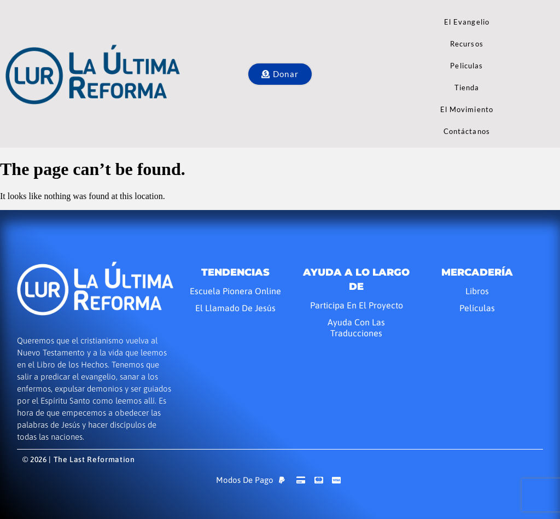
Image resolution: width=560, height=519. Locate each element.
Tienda (467, 87)
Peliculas (466, 65)
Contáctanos (467, 131)
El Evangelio (466, 22)
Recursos (466, 43)
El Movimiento (466, 109)
